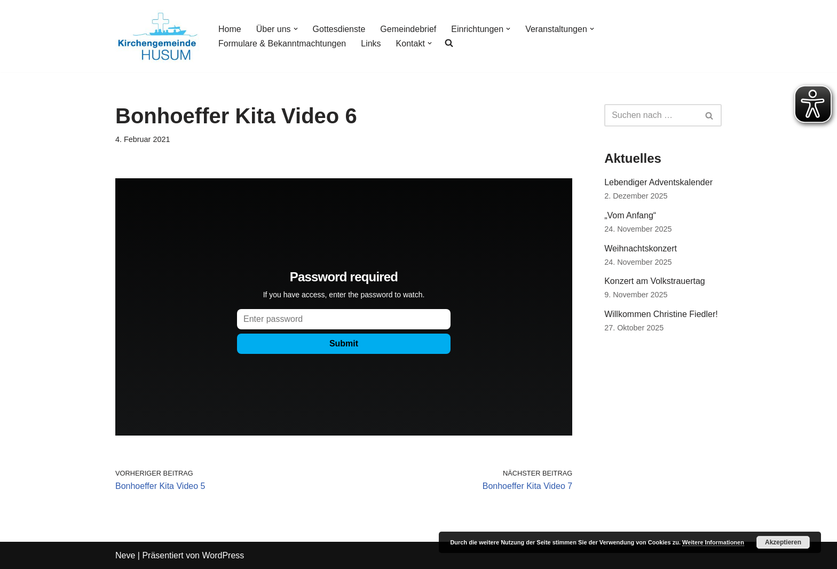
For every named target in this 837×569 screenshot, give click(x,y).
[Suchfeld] (651, 115)
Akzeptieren (783, 542)
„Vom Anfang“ (630, 215)
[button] (296, 29)
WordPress (223, 555)
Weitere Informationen (713, 542)
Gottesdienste (339, 29)
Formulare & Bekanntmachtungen (282, 43)
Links (371, 43)
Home (229, 29)
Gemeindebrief (408, 29)
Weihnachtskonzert (640, 248)
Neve (125, 555)
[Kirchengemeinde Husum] (157, 36)
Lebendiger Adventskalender (658, 182)
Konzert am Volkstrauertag (654, 281)
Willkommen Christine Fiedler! (661, 314)
